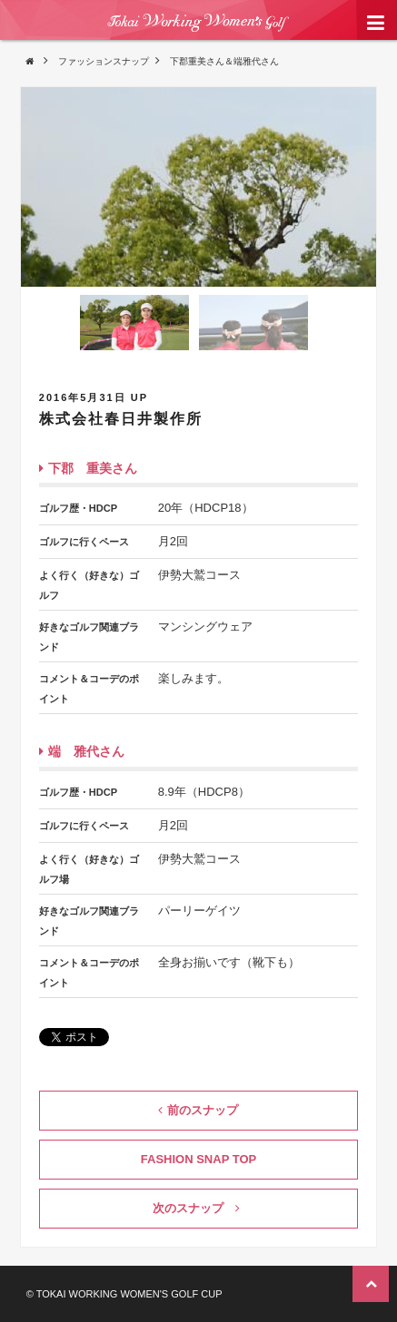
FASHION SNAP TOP (198, 1159)
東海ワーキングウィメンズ (198, 35)
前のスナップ (198, 1110)
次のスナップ (196, 1208)
